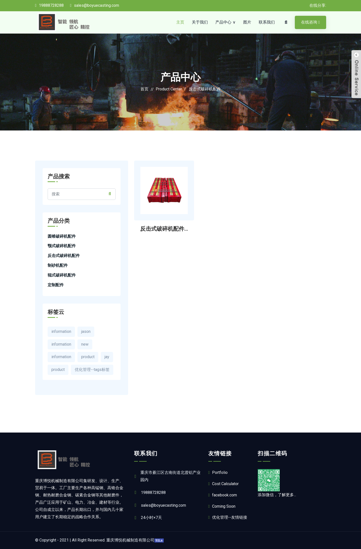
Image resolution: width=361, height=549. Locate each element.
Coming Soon (221, 506)
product (88, 356)
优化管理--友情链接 (227, 517)
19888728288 (49, 5)
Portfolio (218, 472)
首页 (144, 89)
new (84, 344)
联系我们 (267, 22)
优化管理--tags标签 (92, 369)
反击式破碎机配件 (205, 89)
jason (86, 331)
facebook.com (222, 495)
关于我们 (200, 22)
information (61, 331)
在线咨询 (310, 22)
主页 (180, 22)
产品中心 (223, 22)
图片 (247, 22)
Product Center (169, 89)
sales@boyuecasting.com (94, 5)
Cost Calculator (223, 483)
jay (107, 356)
